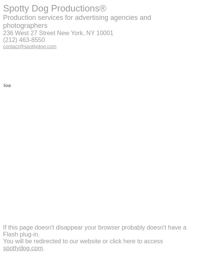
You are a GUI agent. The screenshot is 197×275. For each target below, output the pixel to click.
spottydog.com (23, 248)
